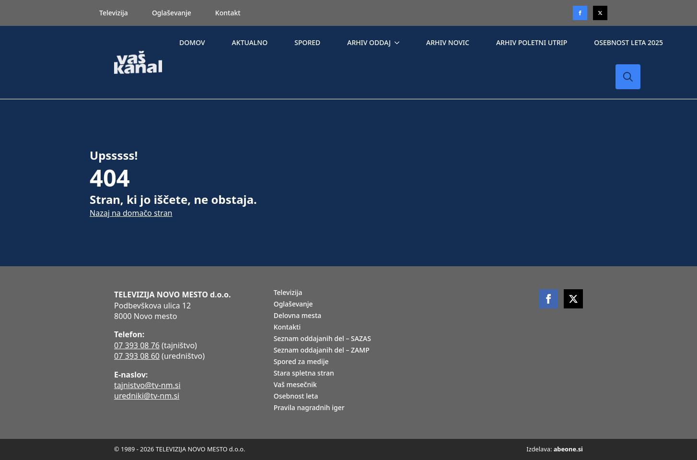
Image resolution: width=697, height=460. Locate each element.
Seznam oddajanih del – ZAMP (322, 350)
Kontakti (287, 327)
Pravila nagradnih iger (309, 408)
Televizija (113, 12)
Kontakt (228, 12)
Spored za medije (301, 362)
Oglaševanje (171, 12)
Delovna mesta (298, 316)
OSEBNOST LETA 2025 (628, 42)
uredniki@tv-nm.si (146, 395)
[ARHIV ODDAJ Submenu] (399, 42)
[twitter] (600, 13)
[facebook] (548, 298)
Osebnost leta (296, 397)
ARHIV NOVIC (447, 42)
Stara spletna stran (304, 373)
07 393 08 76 (137, 345)
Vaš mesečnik (295, 385)
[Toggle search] (628, 76)
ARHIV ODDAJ (369, 42)
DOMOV (192, 42)
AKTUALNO (250, 42)
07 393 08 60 (137, 356)
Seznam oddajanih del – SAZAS (322, 339)
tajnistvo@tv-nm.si (147, 385)
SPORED (307, 42)
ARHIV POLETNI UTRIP (531, 42)
